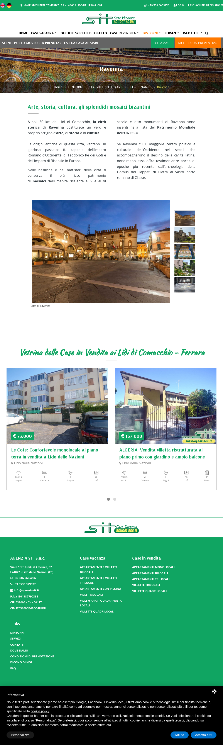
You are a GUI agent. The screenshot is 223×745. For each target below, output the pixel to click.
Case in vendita (123, 33)
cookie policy (40, 711)
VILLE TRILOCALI (91, 595)
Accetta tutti (203, 735)
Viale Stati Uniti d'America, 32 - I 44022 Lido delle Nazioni (60, 5)
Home (23, 33)
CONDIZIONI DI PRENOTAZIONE (32, 656)
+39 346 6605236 (156, 5)
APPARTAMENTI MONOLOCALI (153, 567)
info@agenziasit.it (26, 590)
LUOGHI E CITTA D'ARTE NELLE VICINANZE (120, 87)
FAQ (13, 668)
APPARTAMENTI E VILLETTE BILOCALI (98, 569)
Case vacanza (42, 33)
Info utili (191, 33)
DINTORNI (150, 33)
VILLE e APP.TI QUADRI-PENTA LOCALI (101, 603)
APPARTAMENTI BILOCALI (150, 573)
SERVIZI (170, 33)
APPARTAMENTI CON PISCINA (100, 589)
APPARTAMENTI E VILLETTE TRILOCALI (98, 580)
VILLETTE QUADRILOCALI (97, 611)
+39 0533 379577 (24, 584)
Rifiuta (179, 735)
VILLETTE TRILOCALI (146, 585)
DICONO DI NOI (21, 662)
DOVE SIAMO (19, 650)
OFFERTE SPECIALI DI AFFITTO (84, 33)
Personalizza (20, 735)
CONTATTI (17, 645)
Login (179, 5)
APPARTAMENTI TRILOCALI (151, 579)
